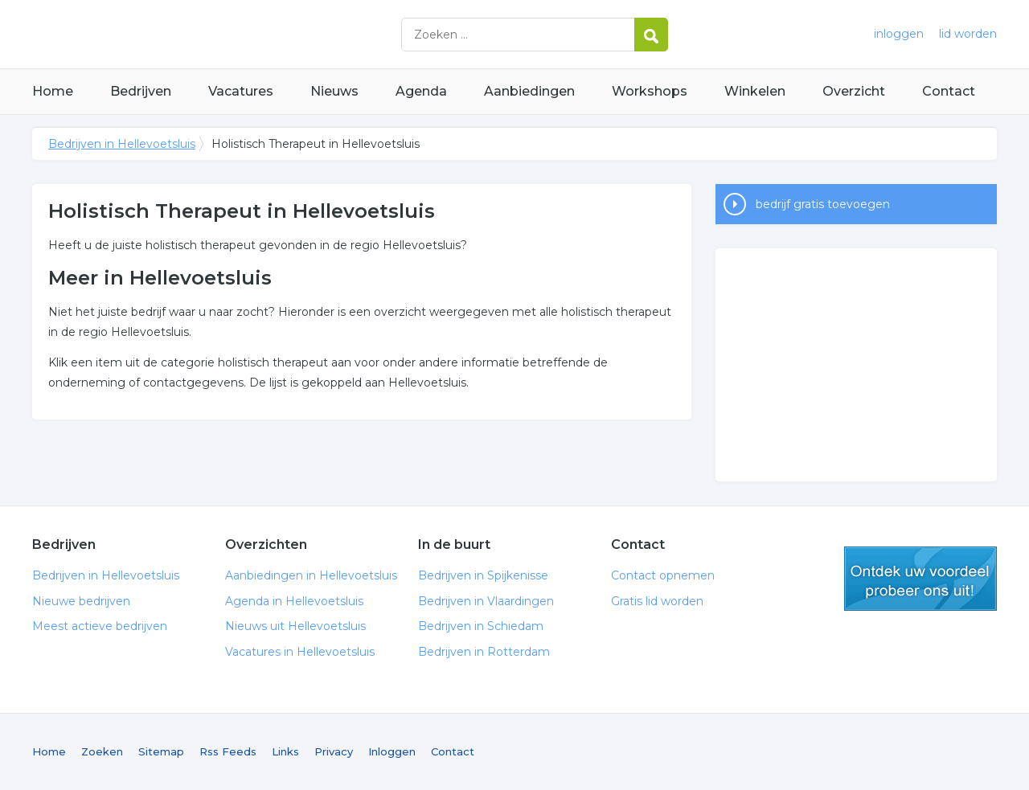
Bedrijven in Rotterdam (484, 652)
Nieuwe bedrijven (81, 601)
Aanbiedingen (529, 91)
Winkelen (754, 91)
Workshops (649, 91)
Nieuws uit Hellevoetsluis (295, 626)
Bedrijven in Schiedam (480, 626)
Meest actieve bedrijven (99, 626)
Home (52, 91)
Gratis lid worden (657, 601)
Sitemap (161, 751)
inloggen (899, 34)
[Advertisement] (856, 364)
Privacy (333, 751)
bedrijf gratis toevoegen (823, 204)
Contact (948, 91)
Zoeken (102, 751)
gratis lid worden (920, 578)
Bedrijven (140, 91)
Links (285, 751)
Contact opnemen (663, 575)
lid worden (968, 34)
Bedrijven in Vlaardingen (486, 601)
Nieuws (334, 91)
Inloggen (392, 751)
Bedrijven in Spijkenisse (483, 575)
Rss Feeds (227, 751)
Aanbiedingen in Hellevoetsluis (311, 575)
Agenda (421, 91)
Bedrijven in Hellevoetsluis (233, 34)
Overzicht (853, 91)
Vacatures (240, 91)
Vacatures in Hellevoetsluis (300, 652)
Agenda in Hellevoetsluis (294, 601)
